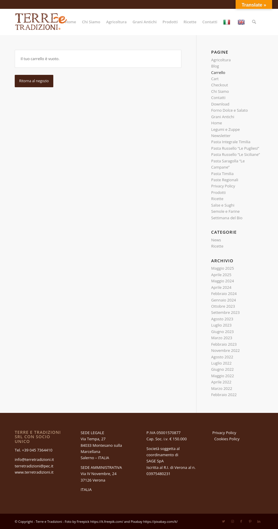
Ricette (217, 198)
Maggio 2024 (222, 281)
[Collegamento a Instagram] (232, 521)
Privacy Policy (223, 186)
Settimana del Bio (226, 217)
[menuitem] (70, 22)
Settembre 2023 (225, 312)
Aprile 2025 (221, 274)
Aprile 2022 (221, 382)
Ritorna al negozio (34, 80)
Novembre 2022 (225, 350)
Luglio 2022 (221, 363)
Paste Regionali (224, 179)
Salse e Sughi (222, 205)
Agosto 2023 (222, 319)
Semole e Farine (225, 211)
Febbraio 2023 (224, 344)
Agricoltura (221, 59)
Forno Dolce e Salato (229, 110)
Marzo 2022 (221, 388)
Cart (215, 78)
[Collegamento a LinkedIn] (258, 521)
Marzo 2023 (221, 337)
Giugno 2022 (222, 369)
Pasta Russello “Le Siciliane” (235, 154)
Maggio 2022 (222, 375)
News (216, 240)
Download (220, 104)
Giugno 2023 (222, 331)
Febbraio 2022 (224, 394)
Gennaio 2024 (223, 300)
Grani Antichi (222, 116)
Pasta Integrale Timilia (230, 141)
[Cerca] (254, 22)
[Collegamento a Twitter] (223, 521)
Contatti (218, 97)
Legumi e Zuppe (225, 129)
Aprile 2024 (221, 287)
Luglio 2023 (221, 325)
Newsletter (221, 135)
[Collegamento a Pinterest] (250, 521)
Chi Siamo (220, 91)
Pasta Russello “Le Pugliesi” (235, 148)
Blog (215, 66)
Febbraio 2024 (224, 293)
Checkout (219, 85)
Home (216, 123)
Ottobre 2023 (223, 306)
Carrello (218, 72)
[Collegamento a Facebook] (241, 521)
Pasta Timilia (222, 173)
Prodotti (218, 192)
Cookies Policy (226, 438)
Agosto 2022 (222, 357)
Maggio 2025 (222, 268)
